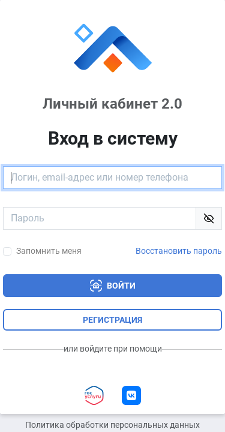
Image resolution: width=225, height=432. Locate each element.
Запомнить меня (49, 251)
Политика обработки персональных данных (112, 425)
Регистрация (112, 320)
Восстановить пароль (179, 251)
